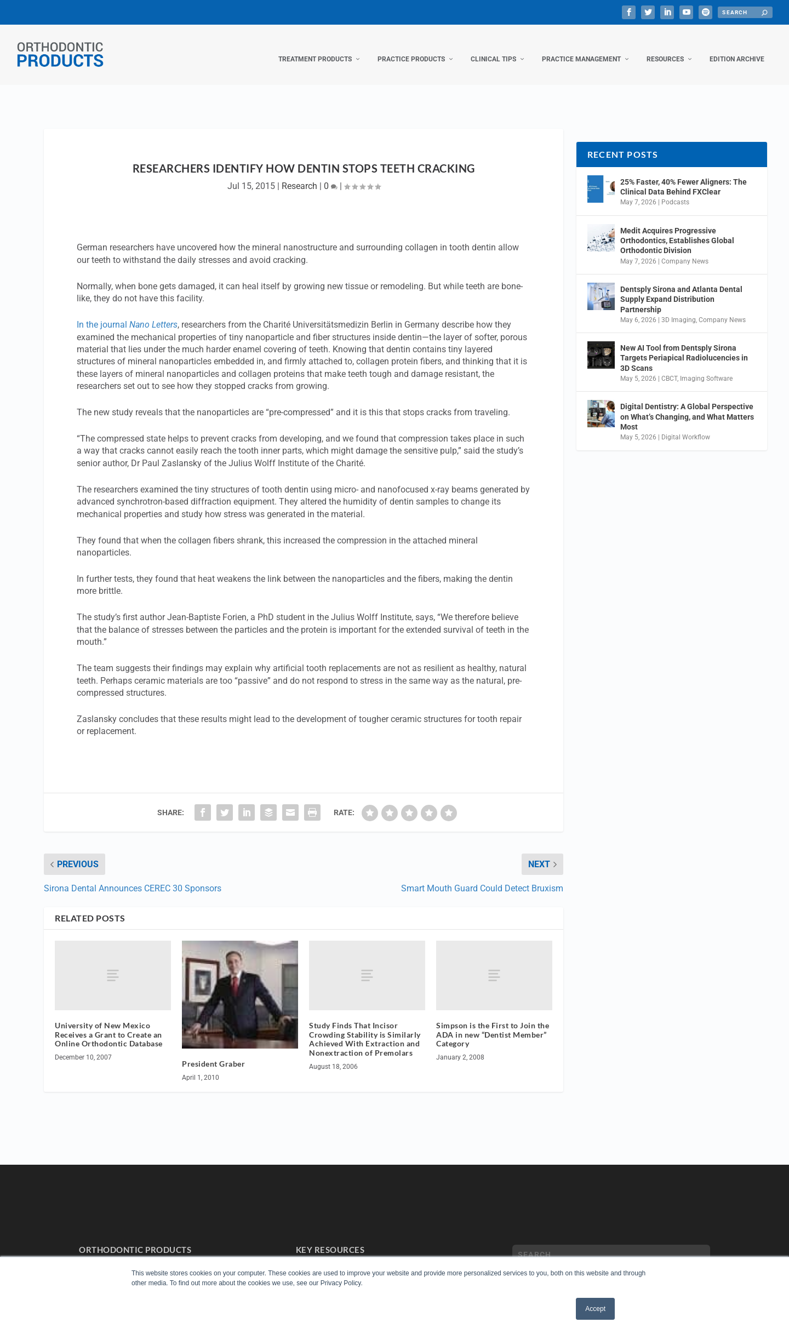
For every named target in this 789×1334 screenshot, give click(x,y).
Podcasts (675, 191)
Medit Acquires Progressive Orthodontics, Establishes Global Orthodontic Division (677, 229)
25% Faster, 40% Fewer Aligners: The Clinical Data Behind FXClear (683, 176)
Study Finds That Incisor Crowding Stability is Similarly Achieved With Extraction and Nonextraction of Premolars (365, 1028)
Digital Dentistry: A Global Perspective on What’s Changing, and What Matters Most (687, 405)
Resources (665, 48)
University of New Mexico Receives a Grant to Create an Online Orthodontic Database (109, 1024)
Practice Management (581, 48)
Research (299, 175)
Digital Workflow (685, 426)
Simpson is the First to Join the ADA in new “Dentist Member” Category (492, 1024)
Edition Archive (737, 48)
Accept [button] (595, 1309)
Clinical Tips (493, 48)
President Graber (213, 1052)
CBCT (669, 367)
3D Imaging (678, 309)
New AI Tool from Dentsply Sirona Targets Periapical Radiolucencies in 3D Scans (684, 347)
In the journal (127, 313)
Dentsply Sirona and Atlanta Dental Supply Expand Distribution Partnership (681, 288)
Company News (684, 250)
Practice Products (411, 48)
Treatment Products (315, 48)
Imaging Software (706, 367)
